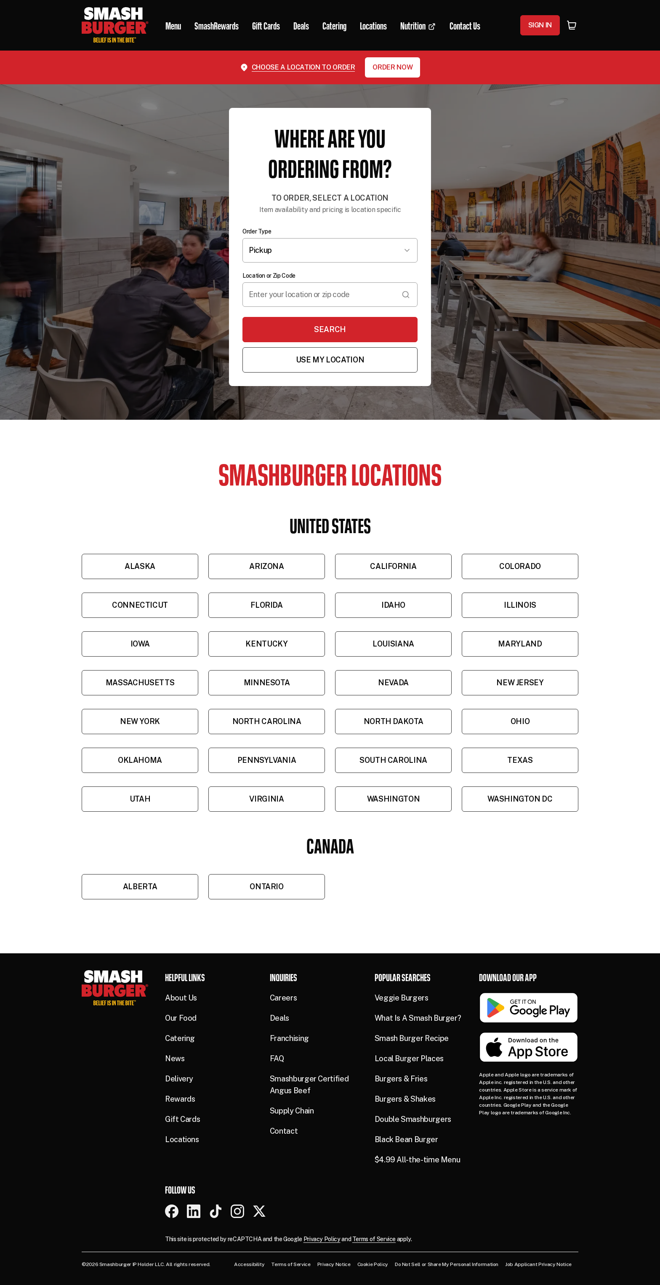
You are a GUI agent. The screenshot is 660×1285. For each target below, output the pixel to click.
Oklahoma (140, 760)
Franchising (289, 1038)
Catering (180, 1038)
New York (140, 721)
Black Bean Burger (406, 1139)
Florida (266, 605)
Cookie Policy (372, 1264)
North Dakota (393, 721)
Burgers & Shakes (405, 1099)
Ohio (520, 721)
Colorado (520, 566)
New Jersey (519, 682)
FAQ (277, 1058)
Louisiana (393, 643)
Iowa (140, 643)
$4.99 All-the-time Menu (417, 1159)
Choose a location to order (303, 67)
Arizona (266, 566)
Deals (279, 1018)
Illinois (520, 605)
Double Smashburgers (413, 1119)
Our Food (181, 1018)
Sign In (540, 25)
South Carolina (393, 760)
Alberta (140, 886)
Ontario (266, 886)
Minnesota (267, 682)
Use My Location (330, 359)
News (175, 1058)
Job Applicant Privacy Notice (538, 1264)
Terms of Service (374, 1239)
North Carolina (266, 721)
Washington (393, 798)
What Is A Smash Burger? (418, 1018)
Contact (284, 1131)
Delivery (179, 1078)
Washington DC (519, 798)
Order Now (392, 67)
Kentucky (266, 643)
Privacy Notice (334, 1264)
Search (330, 329)
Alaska (140, 566)
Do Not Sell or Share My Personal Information (446, 1264)
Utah (140, 798)
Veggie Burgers (401, 997)
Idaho (393, 605)
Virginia (266, 798)
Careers (283, 997)
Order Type (256, 231)
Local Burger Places (409, 1058)
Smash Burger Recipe (412, 1038)
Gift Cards (182, 1119)
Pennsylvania (266, 760)
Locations (182, 1139)
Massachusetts (140, 682)
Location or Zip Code (268, 275)
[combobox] (330, 294)
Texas (519, 760)
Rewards (180, 1099)
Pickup (330, 250)
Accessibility (249, 1264)
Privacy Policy (322, 1239)
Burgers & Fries (401, 1078)
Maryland (520, 643)
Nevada (393, 682)
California (393, 566)
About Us (181, 997)
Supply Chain (292, 1110)
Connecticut (140, 605)
